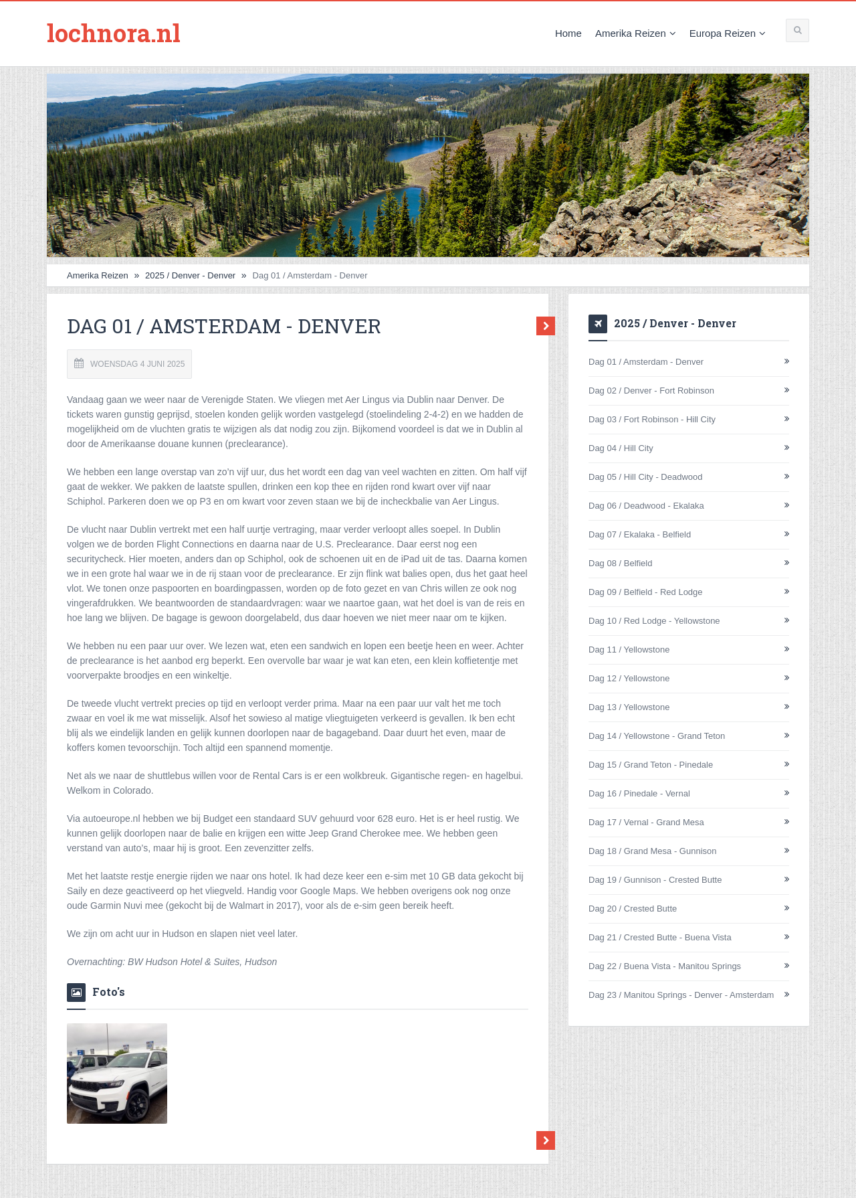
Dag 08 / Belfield (620, 563)
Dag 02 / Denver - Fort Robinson (651, 391)
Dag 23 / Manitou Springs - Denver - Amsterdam (681, 995)
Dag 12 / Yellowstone (628, 678)
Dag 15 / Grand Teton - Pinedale (650, 765)
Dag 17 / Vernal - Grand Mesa (646, 822)
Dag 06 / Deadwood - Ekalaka (646, 506)
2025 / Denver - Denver (190, 275)
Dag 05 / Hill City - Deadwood (645, 477)
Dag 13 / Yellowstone (628, 707)
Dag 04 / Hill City (620, 448)
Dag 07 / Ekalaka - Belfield (639, 534)
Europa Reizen (727, 33)
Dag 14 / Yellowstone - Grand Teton (656, 736)
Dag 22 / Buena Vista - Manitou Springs (664, 966)
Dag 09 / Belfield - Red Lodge (645, 592)
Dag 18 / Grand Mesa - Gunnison (652, 851)
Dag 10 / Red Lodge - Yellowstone (654, 621)
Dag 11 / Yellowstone (628, 650)
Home (568, 33)
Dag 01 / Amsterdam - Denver (646, 362)
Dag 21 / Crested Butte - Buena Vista (660, 937)
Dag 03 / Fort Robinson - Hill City (652, 419)
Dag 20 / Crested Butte (632, 909)
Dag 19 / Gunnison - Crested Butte (655, 880)
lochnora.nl (114, 33)
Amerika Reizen (635, 33)
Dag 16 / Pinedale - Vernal (639, 793)
